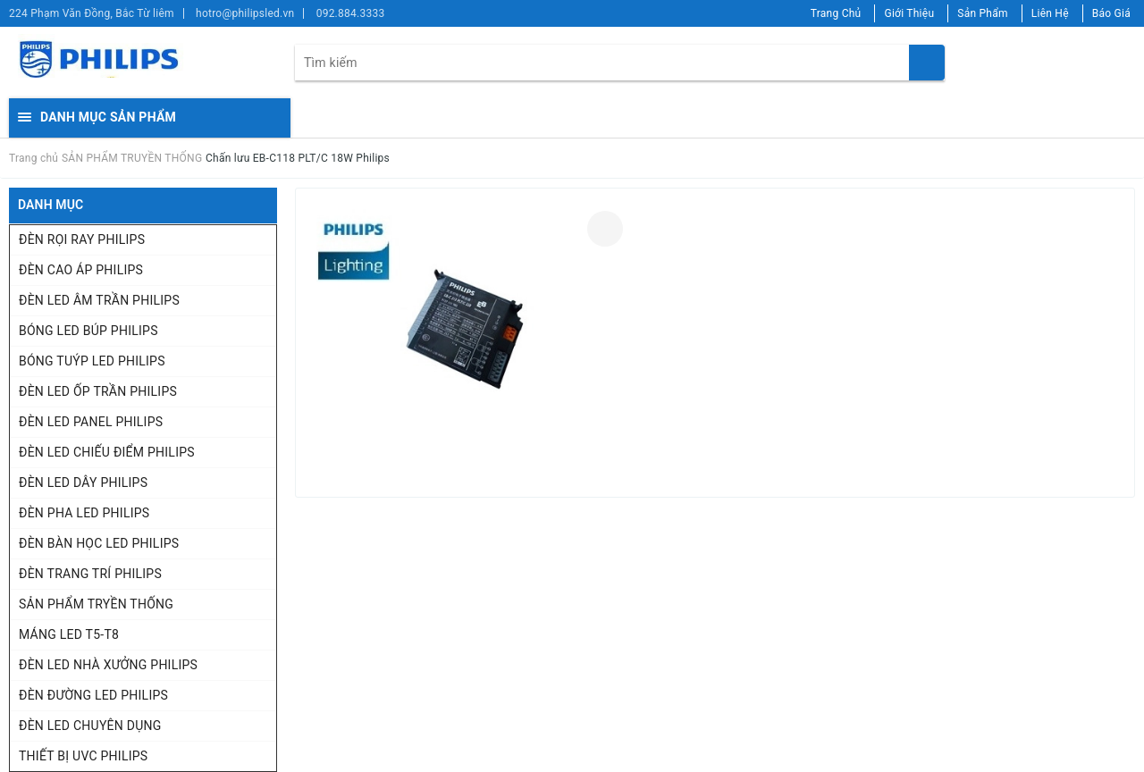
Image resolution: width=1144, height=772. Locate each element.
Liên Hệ (1050, 13)
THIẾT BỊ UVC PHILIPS (83, 756)
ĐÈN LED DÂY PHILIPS (83, 482)
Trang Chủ (836, 13)
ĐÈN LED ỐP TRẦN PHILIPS (98, 391)
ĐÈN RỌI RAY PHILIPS (82, 239)
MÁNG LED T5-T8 (69, 634)
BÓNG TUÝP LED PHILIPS (92, 361)
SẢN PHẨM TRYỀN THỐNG (96, 604)
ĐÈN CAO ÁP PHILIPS (81, 270)
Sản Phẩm (982, 13)
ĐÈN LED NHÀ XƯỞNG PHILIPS (108, 665)
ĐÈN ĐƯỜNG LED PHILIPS (93, 695)
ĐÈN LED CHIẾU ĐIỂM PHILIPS (107, 452)
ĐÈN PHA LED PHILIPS (84, 513)
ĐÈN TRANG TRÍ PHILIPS (90, 573)
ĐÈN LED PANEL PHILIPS (91, 422)
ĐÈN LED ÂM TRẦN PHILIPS (99, 300)
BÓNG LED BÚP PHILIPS (88, 330)
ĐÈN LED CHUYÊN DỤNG (90, 725)
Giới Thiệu (909, 13)
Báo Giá (1111, 13)
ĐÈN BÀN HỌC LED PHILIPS (99, 543)
